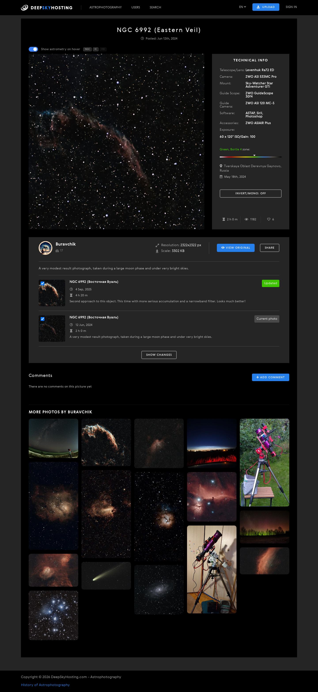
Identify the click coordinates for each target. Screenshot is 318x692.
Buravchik (66, 244)
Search (155, 7)
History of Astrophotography (45, 685)
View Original (235, 247)
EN (242, 7)
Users (135, 7)
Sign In (291, 7)
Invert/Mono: (250, 193)
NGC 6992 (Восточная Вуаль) (94, 282)
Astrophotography (105, 7)
